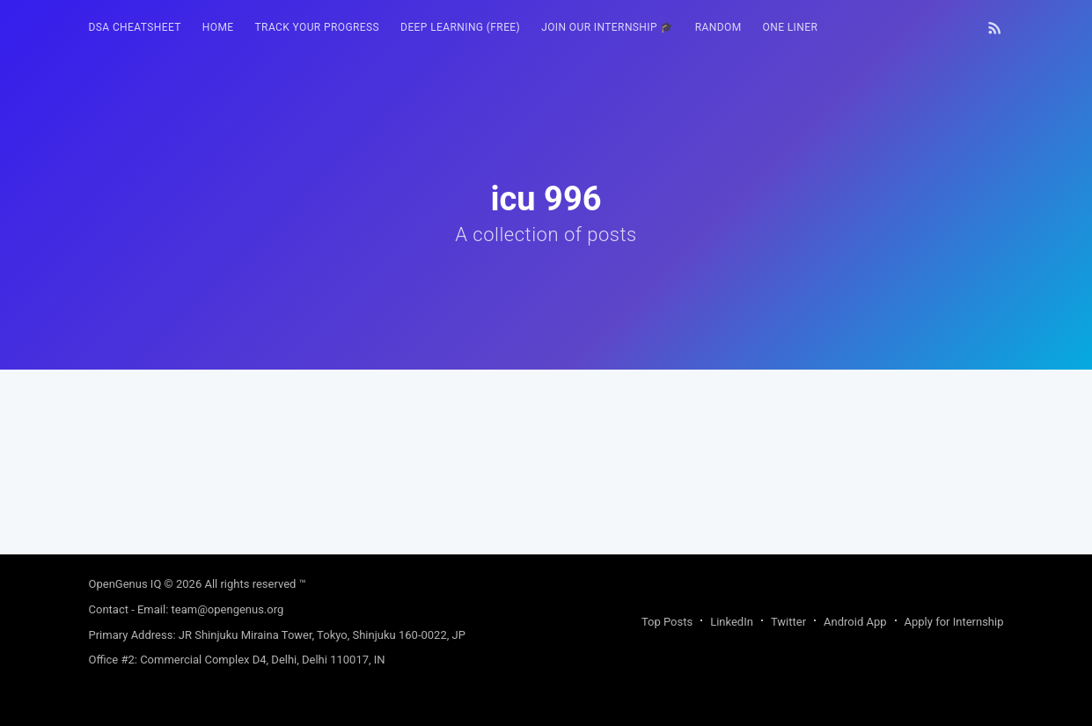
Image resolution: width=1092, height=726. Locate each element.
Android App (855, 621)
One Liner (790, 27)
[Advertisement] (546, 493)
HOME (218, 27)
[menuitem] (135, 28)
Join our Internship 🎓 (607, 27)
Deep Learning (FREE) (460, 27)
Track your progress (317, 27)
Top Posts (667, 621)
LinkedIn (731, 621)
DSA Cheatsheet (135, 27)
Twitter (788, 621)
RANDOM (718, 27)
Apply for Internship (954, 621)
